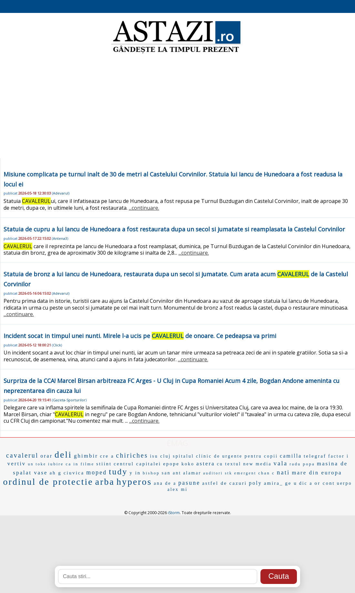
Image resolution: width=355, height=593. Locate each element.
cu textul (229, 463)
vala (281, 463)
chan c (266, 473)
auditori (213, 473)
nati (283, 472)
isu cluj (160, 456)
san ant (171, 473)
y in (135, 472)
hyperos (134, 482)
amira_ (273, 483)
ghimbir (86, 456)
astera (205, 464)
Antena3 (60, 238)
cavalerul (22, 455)
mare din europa (317, 473)
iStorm (174, 512)
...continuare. (144, 207)
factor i (338, 456)
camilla (291, 456)
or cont (325, 483)
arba (105, 482)
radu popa (302, 463)
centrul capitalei (137, 463)
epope (171, 463)
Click (57, 345)
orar (46, 456)
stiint (104, 463)
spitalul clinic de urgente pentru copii (225, 456)
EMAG (177, 443)
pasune (189, 483)
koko (187, 463)
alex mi (177, 489)
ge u (291, 483)
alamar (192, 473)
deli (63, 455)
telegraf (315, 456)
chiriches (132, 455)
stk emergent (240, 473)
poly (255, 483)
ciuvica (74, 472)
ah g (55, 472)
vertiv (16, 464)
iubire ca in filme (71, 463)
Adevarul (60, 193)
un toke (37, 464)
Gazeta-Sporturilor (69, 399)
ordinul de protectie (48, 482)
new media (257, 463)
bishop (151, 473)
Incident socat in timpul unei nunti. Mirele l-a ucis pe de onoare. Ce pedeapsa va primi (140, 336)
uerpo (344, 483)
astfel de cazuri (224, 483)
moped (96, 472)
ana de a (165, 483)
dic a (306, 483)
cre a (107, 456)
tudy (118, 471)
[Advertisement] (177, 106)
